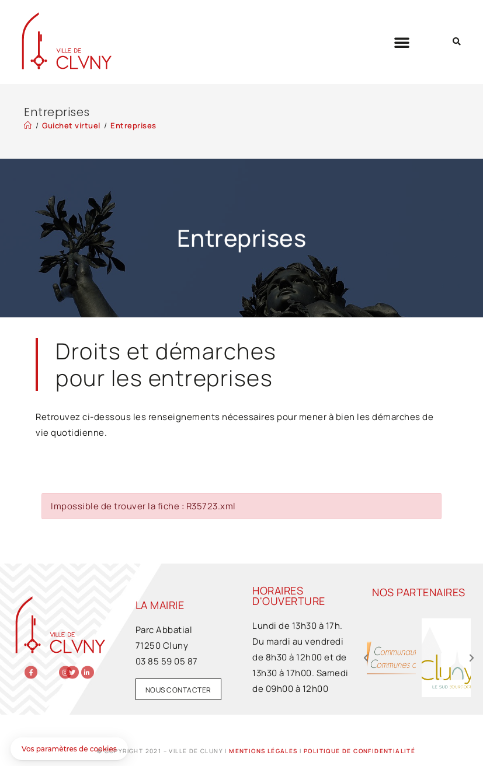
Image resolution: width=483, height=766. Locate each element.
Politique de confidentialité (359, 751)
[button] (402, 42)
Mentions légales (263, 751)
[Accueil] (28, 125)
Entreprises (133, 125)
